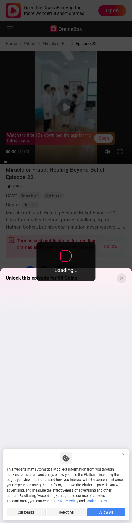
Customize (26, 512)
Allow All (106, 512)
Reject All (66, 512)
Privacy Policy (67, 501)
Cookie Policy (96, 501)
